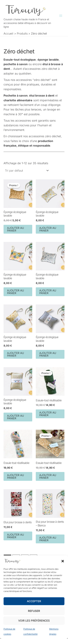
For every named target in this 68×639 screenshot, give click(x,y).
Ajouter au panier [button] (15, 229)
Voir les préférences (34, 620)
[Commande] (27, 170)
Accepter (34, 601)
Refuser (34, 611)
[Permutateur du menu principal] (60, 15)
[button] (62, 561)
